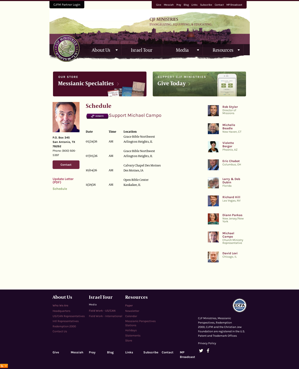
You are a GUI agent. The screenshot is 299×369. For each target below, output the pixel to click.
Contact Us (60, 331)
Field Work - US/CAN (102, 310)
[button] (116, 49)
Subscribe (206, 4)
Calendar (131, 316)
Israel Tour (142, 50)
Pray (178, 4)
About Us (101, 50)
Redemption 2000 (64, 326)
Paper (129, 305)
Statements (132, 335)
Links (194, 4)
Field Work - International (105, 316)
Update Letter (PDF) (63, 180)
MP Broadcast (234, 4)
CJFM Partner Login (66, 4)
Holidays (131, 330)
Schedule (60, 189)
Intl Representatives (66, 321)
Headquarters (61, 311)
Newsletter (132, 311)
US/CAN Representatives (69, 316)
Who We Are (60, 305)
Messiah (169, 4)
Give (158, 4)
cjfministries (66, 48)
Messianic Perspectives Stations (140, 323)
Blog (186, 4)
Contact (219, 4)
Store (128, 340)
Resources (223, 50)
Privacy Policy (207, 343)
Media (182, 50)
